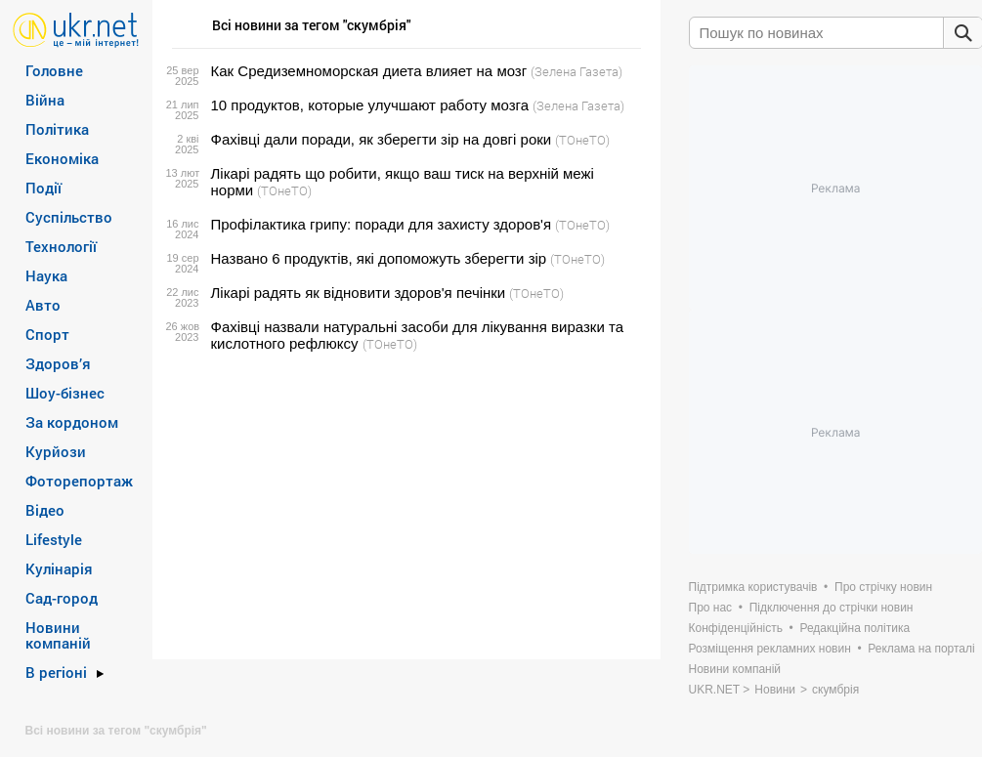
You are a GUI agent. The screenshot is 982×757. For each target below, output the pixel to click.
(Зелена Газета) (576, 71)
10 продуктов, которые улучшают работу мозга (370, 105)
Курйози (55, 451)
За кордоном (71, 422)
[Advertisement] (403, 506)
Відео (44, 510)
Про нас (711, 607)
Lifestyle (53, 539)
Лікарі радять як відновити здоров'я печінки (358, 292)
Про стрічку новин (883, 587)
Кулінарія (59, 568)
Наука (46, 275)
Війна (44, 99)
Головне (54, 70)
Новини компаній (58, 635)
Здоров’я (58, 363)
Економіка (62, 158)
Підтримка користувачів (753, 587)
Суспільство (68, 217)
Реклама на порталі (921, 648)
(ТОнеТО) (582, 139)
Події (43, 187)
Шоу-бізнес (65, 392)
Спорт (47, 334)
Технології (61, 246)
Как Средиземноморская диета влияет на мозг (369, 71)
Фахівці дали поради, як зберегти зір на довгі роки (381, 139)
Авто (43, 305)
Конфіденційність (736, 628)
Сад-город (61, 598)
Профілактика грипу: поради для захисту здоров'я (381, 224)
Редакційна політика (854, 628)
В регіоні (56, 672)
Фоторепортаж (79, 480)
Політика (57, 129)
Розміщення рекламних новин (770, 648)
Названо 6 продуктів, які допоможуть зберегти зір (379, 258)
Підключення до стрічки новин (831, 607)
